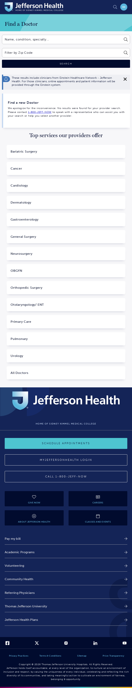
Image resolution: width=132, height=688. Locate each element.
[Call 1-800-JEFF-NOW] (66, 476)
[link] (66, 539)
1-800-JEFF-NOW (40, 112)
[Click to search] (66, 64)
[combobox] (61, 39)
